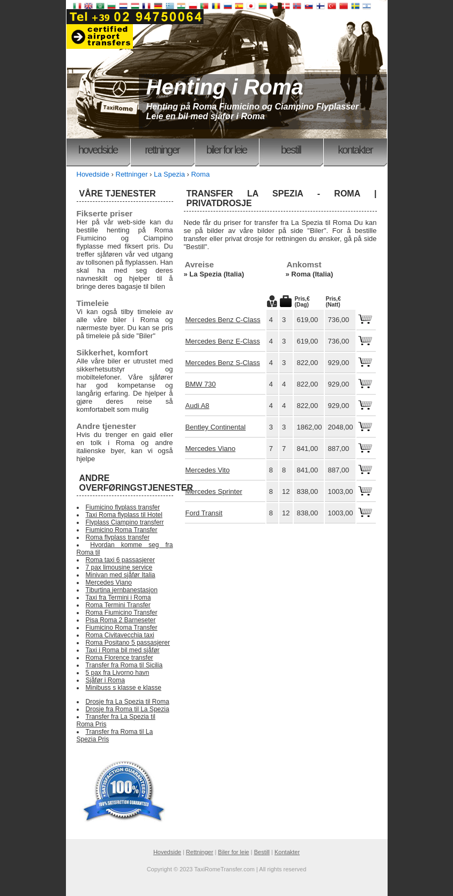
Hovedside (97, 150)
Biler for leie (226, 150)
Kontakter (355, 150)
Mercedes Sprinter (213, 491)
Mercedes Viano (210, 449)
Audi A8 (197, 406)
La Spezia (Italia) (216, 274)
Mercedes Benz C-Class (223, 320)
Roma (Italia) (312, 274)
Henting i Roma (224, 87)
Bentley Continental (215, 427)
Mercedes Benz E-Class (222, 341)
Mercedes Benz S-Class (222, 363)
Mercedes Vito (207, 470)
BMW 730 (200, 384)
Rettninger (162, 150)
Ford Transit (203, 513)
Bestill (291, 150)
